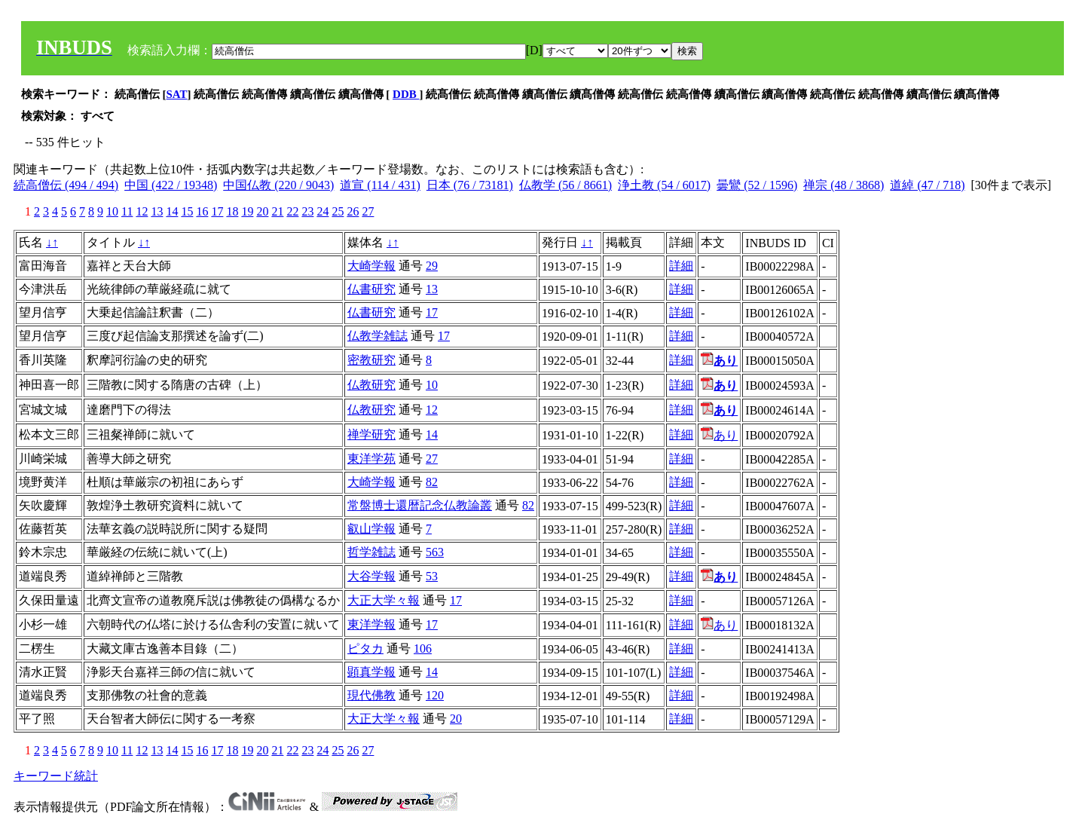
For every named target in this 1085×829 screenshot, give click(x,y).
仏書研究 (371, 289)
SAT (177, 94)
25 (338, 211)
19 (247, 211)
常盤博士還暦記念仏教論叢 (419, 505)
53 (432, 576)
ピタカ (365, 648)
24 (322, 211)
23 (307, 211)
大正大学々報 (383, 600)
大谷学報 (371, 576)
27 (368, 211)
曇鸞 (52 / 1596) (757, 185)
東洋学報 (371, 624)
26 (353, 211)
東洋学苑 (371, 458)
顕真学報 (371, 671)
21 (277, 211)
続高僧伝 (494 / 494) (66, 185)
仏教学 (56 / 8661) (565, 185)
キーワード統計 (56, 775)
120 (435, 695)
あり (719, 435)
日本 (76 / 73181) (469, 185)
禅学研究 (371, 434)
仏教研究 (371, 384)
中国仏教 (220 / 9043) (278, 185)
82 (432, 482)
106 (423, 648)
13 (157, 211)
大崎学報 (371, 265)
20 (262, 211)
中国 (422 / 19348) (170, 185)
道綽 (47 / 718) (927, 185)
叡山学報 (371, 528)
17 (217, 211)
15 (187, 211)
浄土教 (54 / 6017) (664, 185)
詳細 (681, 265)
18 (232, 211)
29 (432, 265)
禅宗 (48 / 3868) (843, 185)
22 (292, 211)
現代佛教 (371, 695)
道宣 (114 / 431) (380, 185)
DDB (406, 94)
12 (142, 211)
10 (112, 211)
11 (127, 211)
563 (435, 552)
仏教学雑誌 (377, 335)
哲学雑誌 (371, 552)
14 (172, 211)
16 (202, 211)
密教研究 (371, 359)
